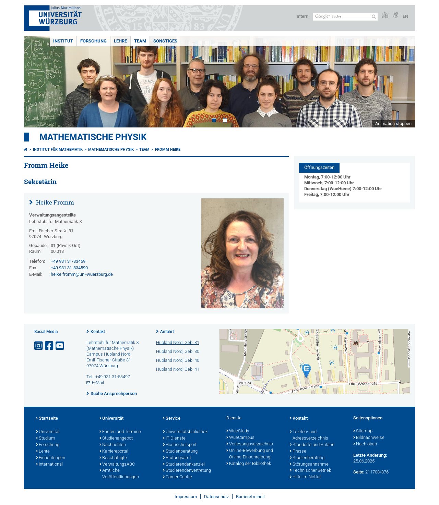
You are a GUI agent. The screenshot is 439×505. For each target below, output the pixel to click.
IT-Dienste (174, 438)
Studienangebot (116, 438)
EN (405, 16)
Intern (302, 16)
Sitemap (362, 431)
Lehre (120, 41)
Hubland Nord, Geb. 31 (177, 342)
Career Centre (177, 477)
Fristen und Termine (120, 432)
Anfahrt (167, 331)
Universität (48, 432)
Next (403, 82)
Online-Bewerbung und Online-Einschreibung (249, 454)
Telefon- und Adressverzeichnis (309, 435)
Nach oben (365, 444)
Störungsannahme (309, 464)
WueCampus (240, 438)
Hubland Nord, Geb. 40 (177, 360)
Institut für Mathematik (58, 149)
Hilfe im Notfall (305, 477)
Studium (45, 438)
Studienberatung (180, 451)
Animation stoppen (393, 123)
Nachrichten (112, 445)
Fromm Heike (167, 149)
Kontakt (98, 331)
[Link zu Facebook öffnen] (50, 346)
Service (171, 419)
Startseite (47, 419)
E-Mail (98, 382)
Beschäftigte (113, 458)
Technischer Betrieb (310, 471)
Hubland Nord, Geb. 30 (177, 351)
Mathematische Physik (93, 137)
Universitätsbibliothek (185, 432)
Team (140, 41)
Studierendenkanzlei (184, 464)
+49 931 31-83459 (68, 261)
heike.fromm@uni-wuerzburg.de (82, 274)
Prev (36, 82)
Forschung (93, 41)
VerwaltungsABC (117, 464)
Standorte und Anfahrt (312, 445)
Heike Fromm (54, 202)
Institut (63, 41)
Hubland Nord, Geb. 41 (177, 369)
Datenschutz (216, 496)
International (49, 464)
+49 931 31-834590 (69, 267)
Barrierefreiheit (250, 496)
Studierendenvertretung (187, 471)
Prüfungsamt (177, 458)
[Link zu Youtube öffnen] (60, 346)
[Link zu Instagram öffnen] (39, 346)
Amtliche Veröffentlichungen (119, 474)
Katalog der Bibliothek (248, 464)
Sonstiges (165, 41)
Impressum (186, 496)
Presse (298, 451)
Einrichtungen (50, 458)
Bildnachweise (368, 438)
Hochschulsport (180, 445)
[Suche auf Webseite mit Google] (345, 17)
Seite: (358, 472)
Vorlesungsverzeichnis (249, 444)
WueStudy (237, 431)
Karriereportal (113, 451)
